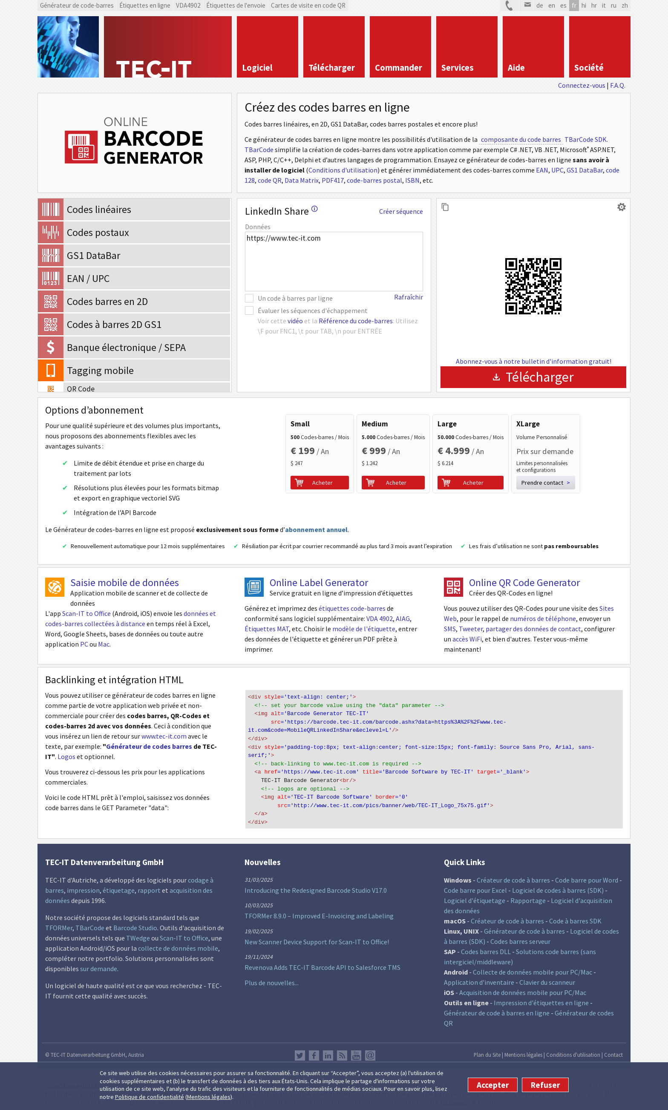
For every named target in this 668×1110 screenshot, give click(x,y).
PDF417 (333, 180)
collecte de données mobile (178, 941)
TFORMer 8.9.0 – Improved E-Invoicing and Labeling (319, 909)
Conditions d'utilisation (342, 170)
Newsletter (370, 1049)
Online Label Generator (319, 582)
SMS (450, 628)
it (604, 5)
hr (594, 5)
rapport (149, 883)
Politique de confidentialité (149, 1097)
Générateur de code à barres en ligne (497, 1006)
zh (625, 5)
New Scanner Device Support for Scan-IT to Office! (317, 935)
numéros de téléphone (543, 618)
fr (574, 5)
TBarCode (259, 149)
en (551, 5)
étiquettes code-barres (352, 608)
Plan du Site (487, 1047)
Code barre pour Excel (475, 883)
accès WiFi (467, 639)
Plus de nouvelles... (272, 976)
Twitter (300, 1049)
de (539, 5)
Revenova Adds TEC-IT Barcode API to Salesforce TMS (322, 960)
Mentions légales (208, 1097)
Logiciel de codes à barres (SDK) (558, 883)
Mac (103, 644)
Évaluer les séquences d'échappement (313, 310)
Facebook (314, 1049)
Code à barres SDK (575, 914)
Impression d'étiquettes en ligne (541, 996)
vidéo (295, 320)
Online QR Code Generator (524, 582)
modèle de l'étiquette (363, 628)
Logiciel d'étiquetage (474, 893)
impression (83, 883)
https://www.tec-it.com (334, 261)
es (563, 5)
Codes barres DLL (486, 944)
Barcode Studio (135, 921)
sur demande (98, 962)
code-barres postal (374, 180)
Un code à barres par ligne (295, 298)
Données (258, 226)
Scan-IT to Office (86, 613)
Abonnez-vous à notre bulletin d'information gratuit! (533, 361)
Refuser (545, 1085)
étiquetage (119, 883)
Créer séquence (401, 211)
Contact (613, 1047)
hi (584, 5)
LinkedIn (328, 1049)
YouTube (356, 1049)
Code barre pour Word (586, 873)
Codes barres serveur (520, 934)
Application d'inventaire (479, 975)
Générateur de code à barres (524, 924)
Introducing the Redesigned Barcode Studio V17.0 (316, 883)
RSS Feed (342, 1049)
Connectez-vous (581, 85)
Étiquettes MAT (267, 628)
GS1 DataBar (585, 170)
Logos (66, 756)
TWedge (138, 931)
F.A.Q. (617, 85)
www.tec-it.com (164, 736)
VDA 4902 (379, 618)
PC (84, 644)
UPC (557, 170)
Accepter (493, 1085)
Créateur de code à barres (513, 873)
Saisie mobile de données (124, 582)
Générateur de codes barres (149, 746)
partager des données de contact (533, 628)
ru (613, 5)
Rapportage (528, 893)
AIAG (403, 618)
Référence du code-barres (356, 320)
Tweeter (471, 628)
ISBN (412, 180)
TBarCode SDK (585, 139)
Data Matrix (302, 180)
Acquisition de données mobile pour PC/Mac (522, 985)
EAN (542, 170)
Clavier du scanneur (547, 975)
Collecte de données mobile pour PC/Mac (532, 965)
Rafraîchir (408, 297)
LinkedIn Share (281, 211)
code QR (270, 180)
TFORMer (58, 921)
